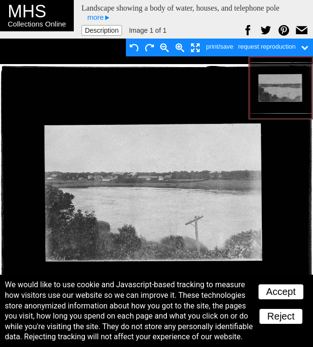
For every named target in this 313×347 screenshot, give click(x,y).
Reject (281, 316)
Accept (281, 291)
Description (102, 30)
